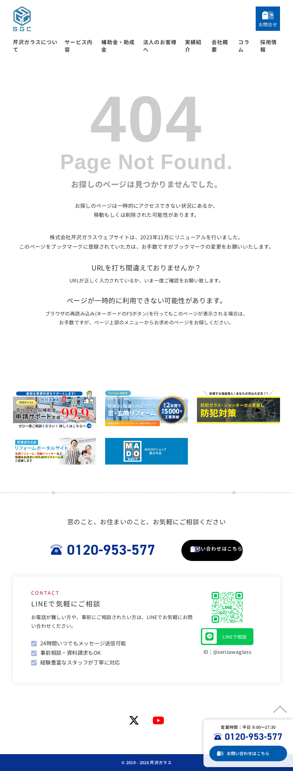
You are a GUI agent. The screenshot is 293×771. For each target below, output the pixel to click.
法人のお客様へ (160, 45)
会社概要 (220, 45)
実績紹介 (193, 45)
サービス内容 (78, 45)
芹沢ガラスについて (35, 45)
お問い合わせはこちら (212, 550)
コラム (243, 45)
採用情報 (268, 45)
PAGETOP (277, 708)
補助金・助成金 (118, 45)
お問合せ (268, 24)
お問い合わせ (252, 753)
